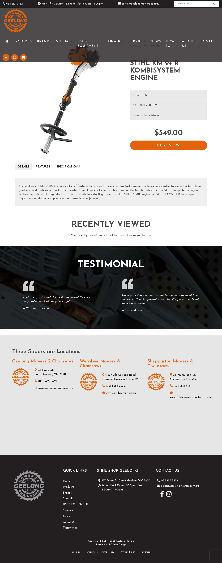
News (66, 516)
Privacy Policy (127, 552)
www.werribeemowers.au (119, 393)
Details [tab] (23, 166)
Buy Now (168, 145)
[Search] (192, 4)
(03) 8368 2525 (113, 386)
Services (68, 510)
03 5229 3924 (13, 3)
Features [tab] (43, 166)
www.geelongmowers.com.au (54, 388)
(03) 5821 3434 (180, 386)
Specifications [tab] (68, 166)
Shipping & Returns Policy (100, 552)
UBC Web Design (116, 544)
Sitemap (146, 552)
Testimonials (71, 527)
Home (67, 481)
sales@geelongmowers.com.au (138, 3)
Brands (67, 493)
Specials (68, 498)
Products (68, 487)
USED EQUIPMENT (76, 504)
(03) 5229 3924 (46, 381)
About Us (69, 522)
